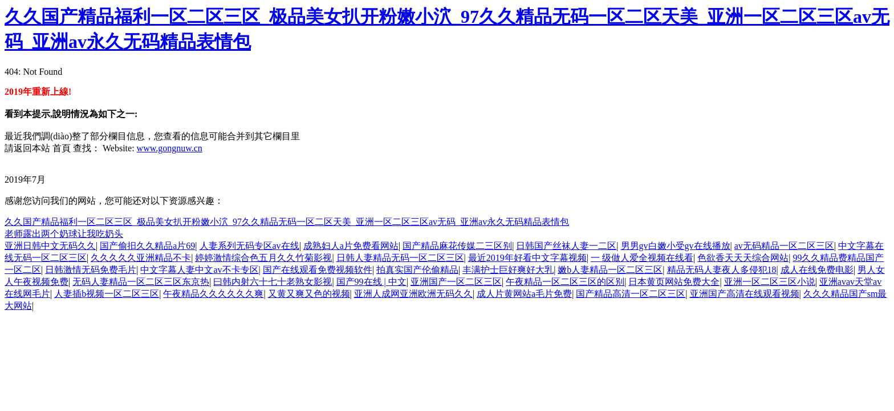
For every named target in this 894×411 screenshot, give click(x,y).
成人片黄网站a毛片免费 (524, 294)
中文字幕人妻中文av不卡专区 (199, 270)
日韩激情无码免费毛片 (90, 270)
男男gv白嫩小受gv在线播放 (675, 246)
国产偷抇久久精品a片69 (147, 246)
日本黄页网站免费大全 (674, 282)
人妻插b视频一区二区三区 (106, 294)
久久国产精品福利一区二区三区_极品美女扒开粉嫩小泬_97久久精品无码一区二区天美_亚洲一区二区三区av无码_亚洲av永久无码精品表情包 (287, 222)
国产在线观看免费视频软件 (317, 270)
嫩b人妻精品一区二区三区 (610, 270)
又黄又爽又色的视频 (309, 294)
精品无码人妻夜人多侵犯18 (722, 270)
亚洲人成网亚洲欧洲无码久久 (413, 294)
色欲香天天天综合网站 (743, 258)
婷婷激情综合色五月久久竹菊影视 (263, 258)
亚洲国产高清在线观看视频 (744, 294)
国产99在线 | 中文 (371, 282)
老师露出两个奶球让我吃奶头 (64, 234)
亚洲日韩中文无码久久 (50, 246)
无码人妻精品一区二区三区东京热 (140, 282)
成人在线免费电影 (817, 270)
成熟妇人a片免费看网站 (351, 246)
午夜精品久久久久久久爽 (213, 294)
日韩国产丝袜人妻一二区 (566, 246)
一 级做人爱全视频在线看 (642, 258)
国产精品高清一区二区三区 (630, 294)
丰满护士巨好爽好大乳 (508, 270)
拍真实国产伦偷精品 (417, 270)
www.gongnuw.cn (169, 148)
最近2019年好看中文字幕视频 (527, 258)
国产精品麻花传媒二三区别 (457, 246)
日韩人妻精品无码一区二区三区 (400, 258)
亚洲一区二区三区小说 (769, 282)
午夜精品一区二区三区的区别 (565, 282)
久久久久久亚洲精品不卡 (141, 258)
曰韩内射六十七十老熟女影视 (272, 282)
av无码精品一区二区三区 (784, 246)
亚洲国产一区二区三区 (456, 282)
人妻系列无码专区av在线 (249, 246)
